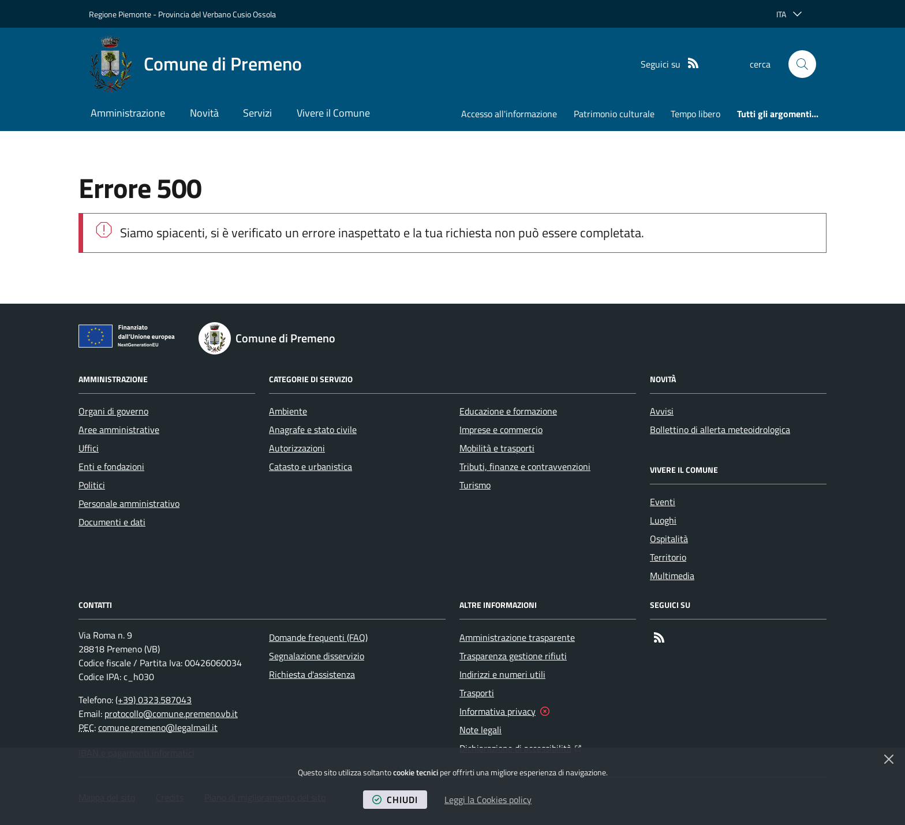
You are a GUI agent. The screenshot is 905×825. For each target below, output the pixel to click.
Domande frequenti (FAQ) (318, 637)
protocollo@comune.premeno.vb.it (171, 714)
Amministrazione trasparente (517, 637)
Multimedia (672, 576)
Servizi (257, 113)
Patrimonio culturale (614, 114)
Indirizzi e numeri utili (502, 674)
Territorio (668, 557)
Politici (91, 485)
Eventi (662, 502)
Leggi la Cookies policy (488, 800)
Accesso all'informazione (509, 114)
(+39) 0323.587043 (153, 700)
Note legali (480, 730)
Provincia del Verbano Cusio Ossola (217, 14)
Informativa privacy (497, 711)
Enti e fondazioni (111, 466)
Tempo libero (695, 114)
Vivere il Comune (333, 113)
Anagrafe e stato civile (313, 429)
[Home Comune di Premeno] (195, 64)
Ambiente (288, 411)
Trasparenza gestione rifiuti (513, 656)
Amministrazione (128, 113)
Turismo (475, 485)
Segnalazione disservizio (316, 656)
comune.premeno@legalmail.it (158, 727)
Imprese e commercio (501, 429)
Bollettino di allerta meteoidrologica (720, 429)
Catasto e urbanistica (310, 466)
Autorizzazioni (297, 448)
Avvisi (662, 411)
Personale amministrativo (128, 503)
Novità (204, 113)
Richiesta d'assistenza (312, 674)
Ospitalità (669, 539)
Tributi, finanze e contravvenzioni (524, 466)
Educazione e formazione (508, 411)
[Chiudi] (889, 759)
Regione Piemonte (120, 14)
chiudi (395, 800)
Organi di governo (113, 411)
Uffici (88, 448)
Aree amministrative (118, 429)
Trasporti (476, 693)
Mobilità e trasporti (496, 448)
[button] (802, 64)
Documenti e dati (111, 522)
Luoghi (663, 520)
